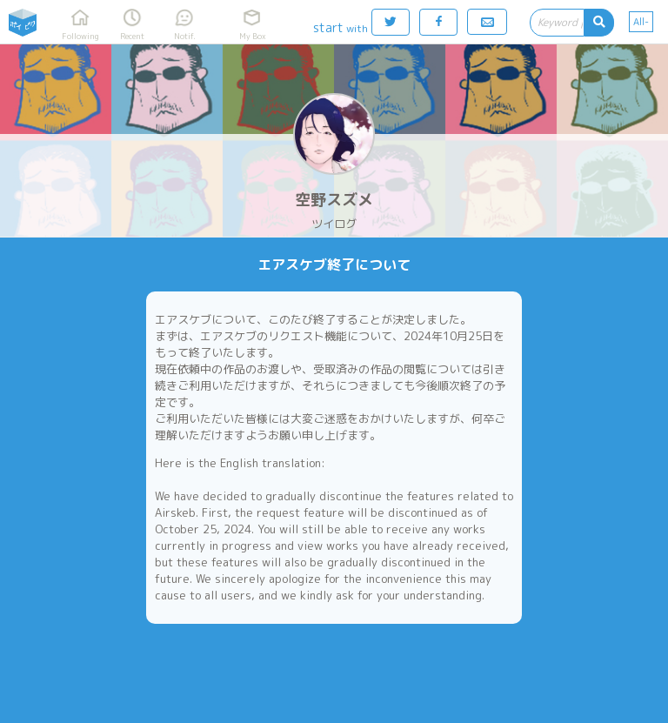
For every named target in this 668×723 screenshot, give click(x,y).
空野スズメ (334, 200)
